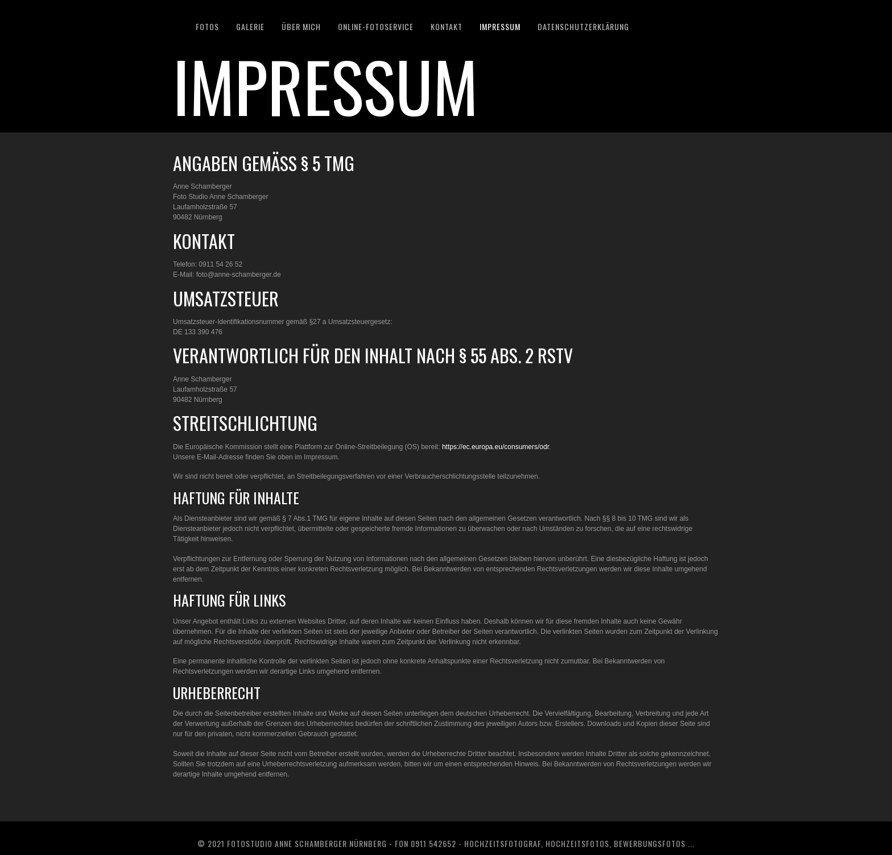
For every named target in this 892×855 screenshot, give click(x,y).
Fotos (207, 26)
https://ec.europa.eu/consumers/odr (495, 447)
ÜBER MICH (301, 26)
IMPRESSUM (500, 26)
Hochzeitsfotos (577, 843)
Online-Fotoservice (376, 26)
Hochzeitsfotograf (502, 843)
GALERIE (250, 26)
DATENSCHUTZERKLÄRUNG (583, 26)
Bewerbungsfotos (649, 843)
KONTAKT (446, 26)
